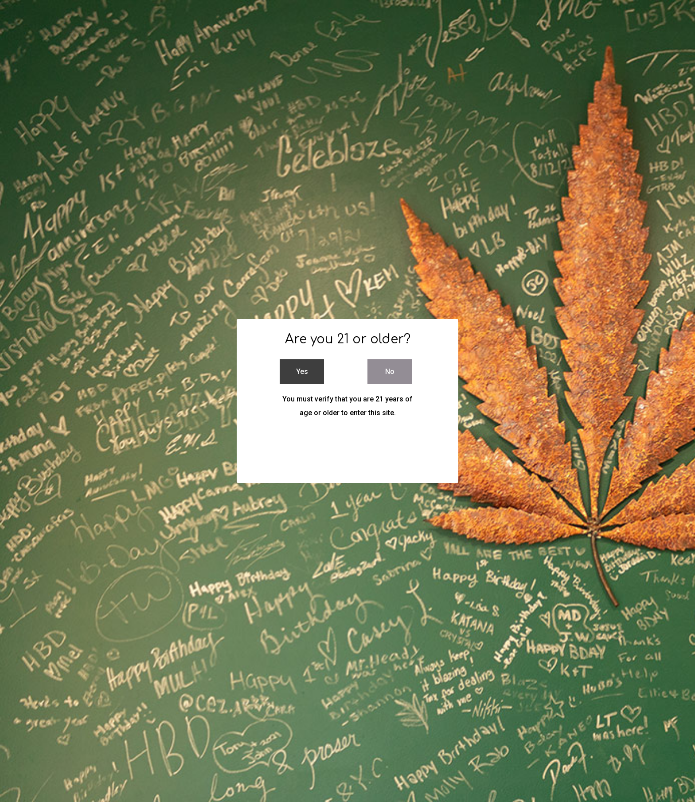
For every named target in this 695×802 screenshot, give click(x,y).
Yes (302, 371)
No (389, 371)
